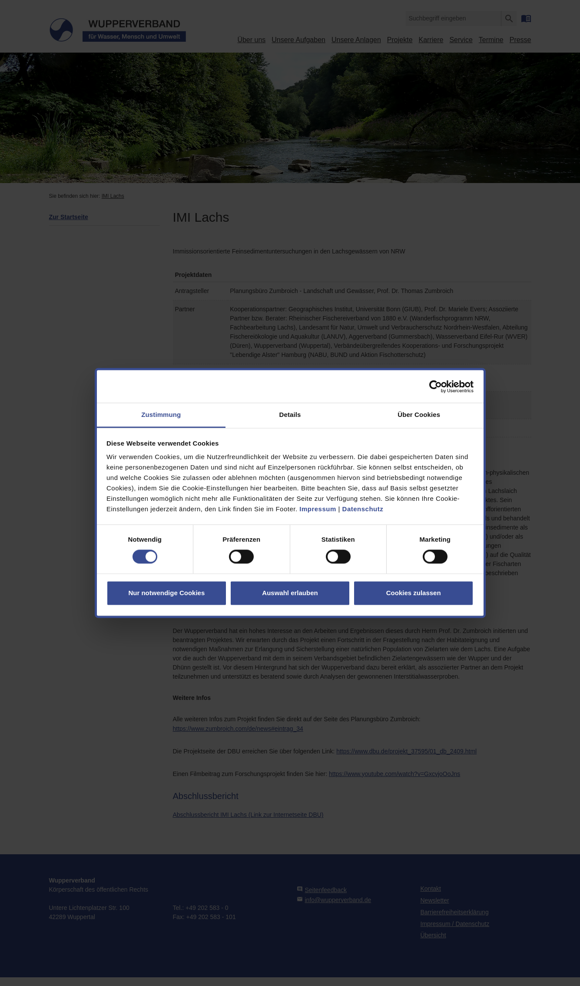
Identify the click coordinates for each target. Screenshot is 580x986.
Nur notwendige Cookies (166, 592)
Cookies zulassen (413, 592)
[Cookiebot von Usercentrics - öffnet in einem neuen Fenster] (436, 386)
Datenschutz (363, 509)
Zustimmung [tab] (161, 414)
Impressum (317, 509)
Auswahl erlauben (290, 592)
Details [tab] (290, 414)
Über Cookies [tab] (419, 414)
